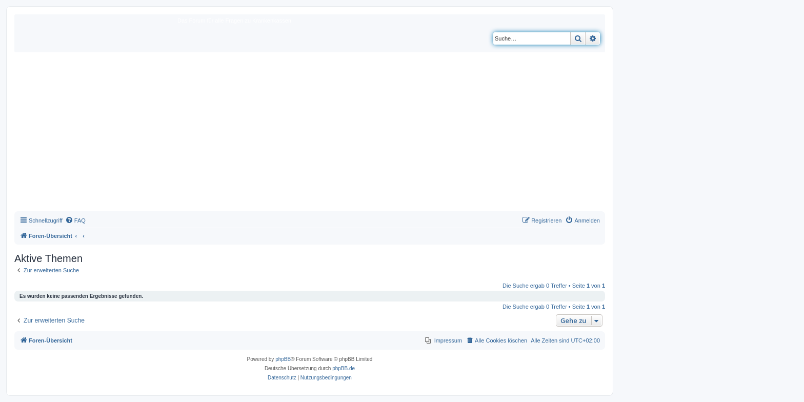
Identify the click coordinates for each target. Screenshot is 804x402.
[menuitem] (75, 220)
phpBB (283, 359)
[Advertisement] (309, 134)
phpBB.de (343, 368)
